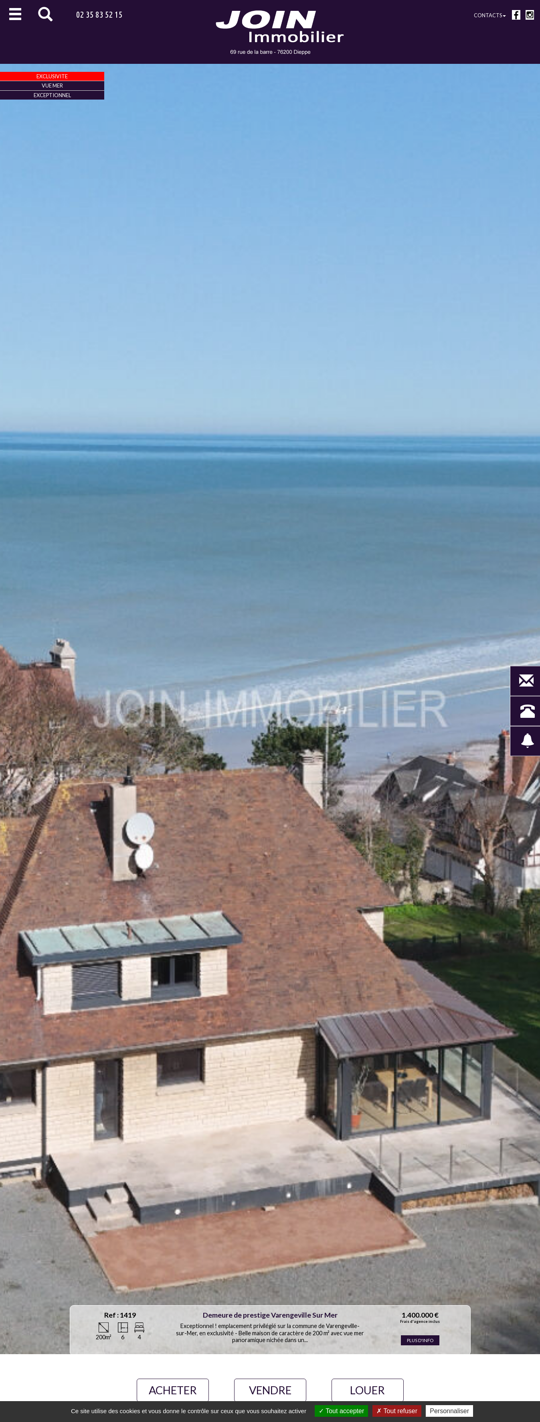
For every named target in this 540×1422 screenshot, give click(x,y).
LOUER (367, 1390)
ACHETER (173, 1390)
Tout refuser (396, 1411)
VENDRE (270, 1390)
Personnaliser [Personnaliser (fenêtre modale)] (449, 1411)
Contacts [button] (490, 15)
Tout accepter (341, 1411)
